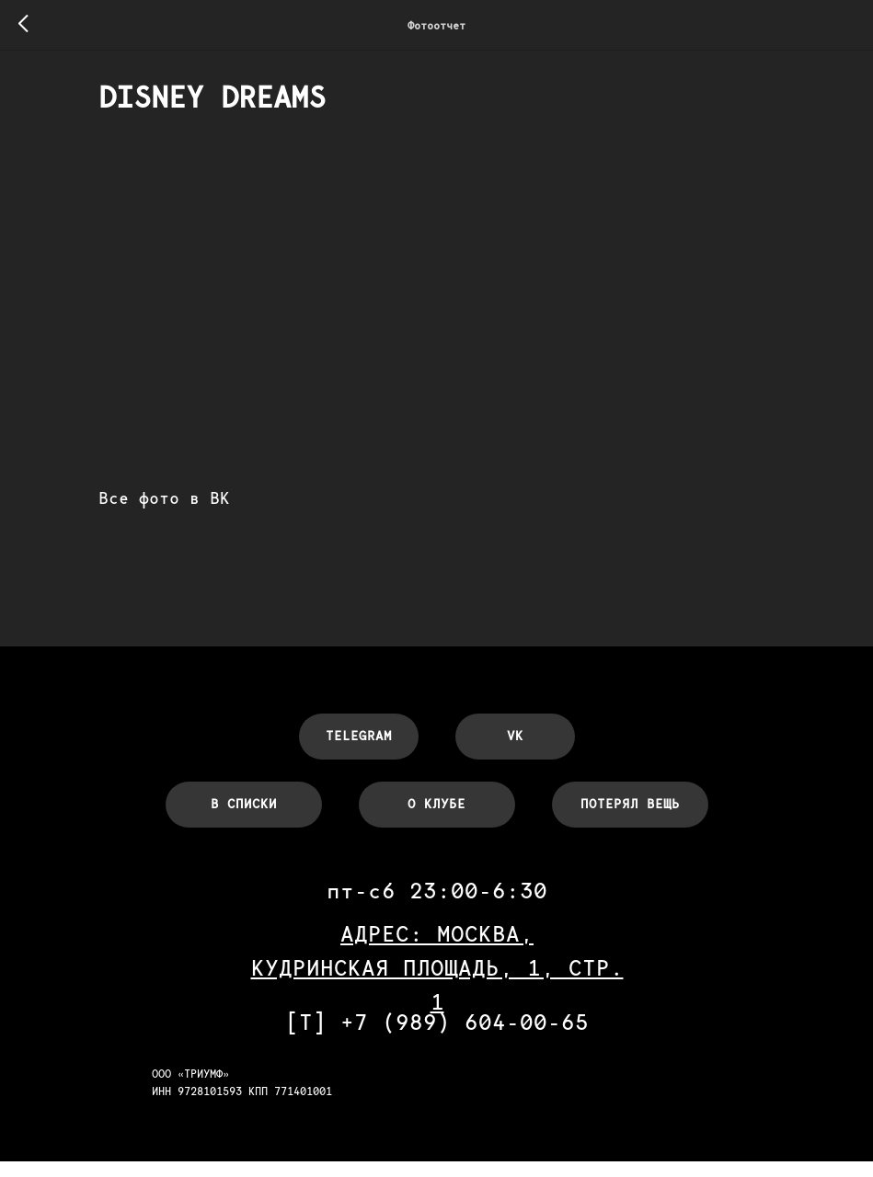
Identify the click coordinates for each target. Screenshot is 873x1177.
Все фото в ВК (208, 505)
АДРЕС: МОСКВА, (437, 949)
